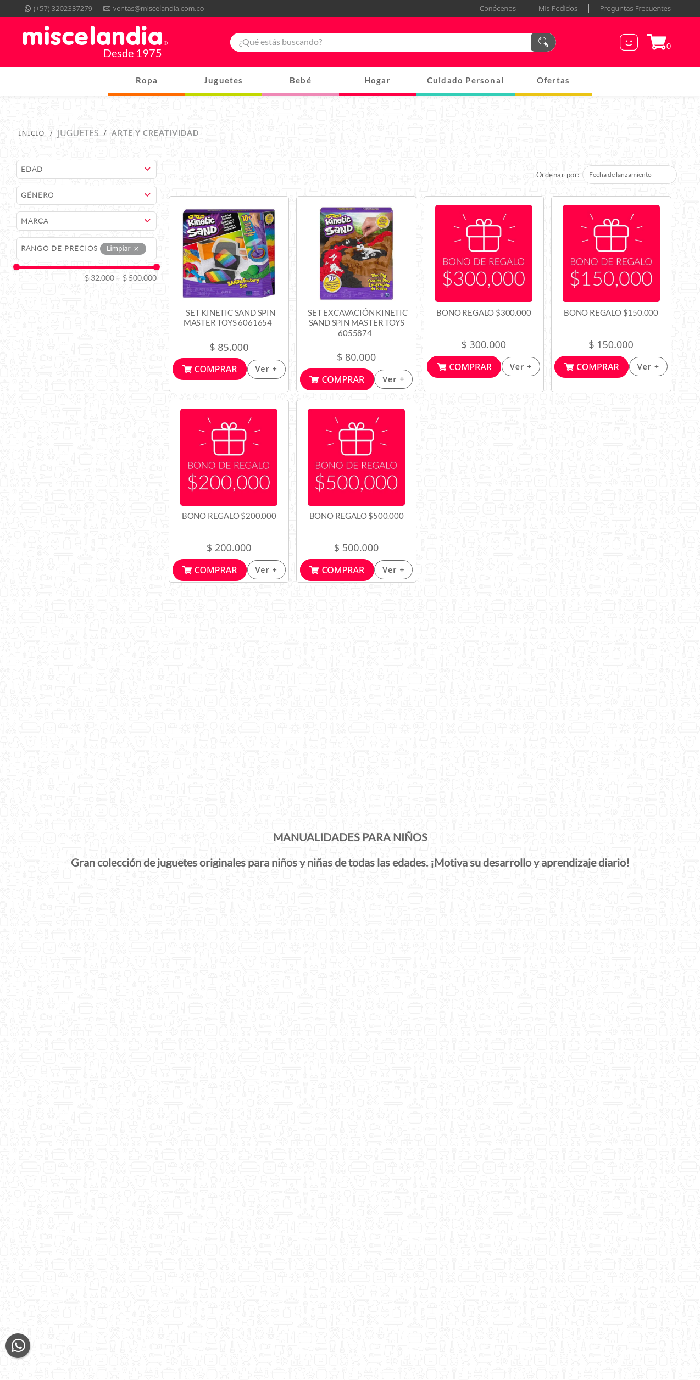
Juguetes (78, 133)
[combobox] (393, 42)
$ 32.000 (99, 277)
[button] (88, 169)
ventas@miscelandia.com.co (158, 8)
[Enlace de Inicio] (31, 133)
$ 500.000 (136, 277)
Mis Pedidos (557, 8)
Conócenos (498, 8)
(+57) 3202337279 (63, 8)
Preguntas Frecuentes (635, 8)
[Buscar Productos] (543, 42)
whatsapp (17, 1345)
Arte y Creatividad (155, 132)
